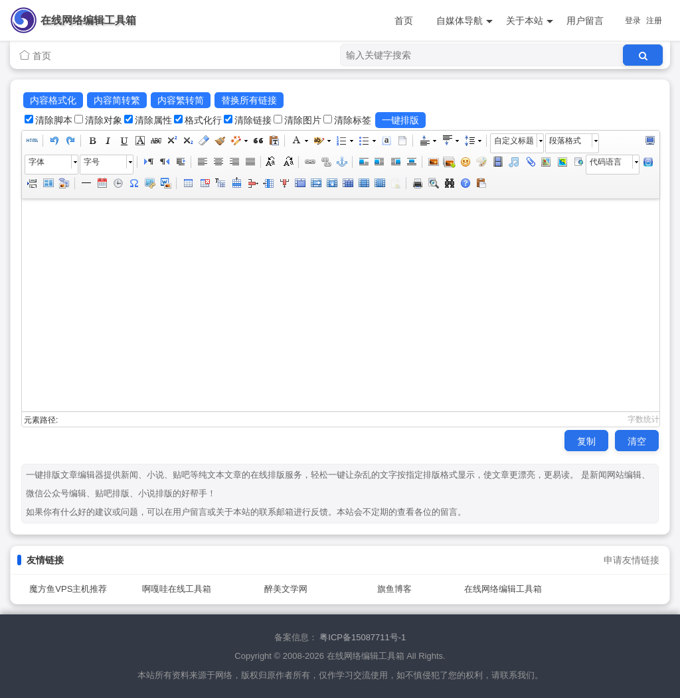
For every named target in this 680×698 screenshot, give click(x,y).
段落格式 (565, 140)
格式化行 (203, 120)
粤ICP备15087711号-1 (362, 637)
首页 (403, 20)
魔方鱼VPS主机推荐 (68, 589)
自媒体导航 (464, 21)
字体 (36, 162)
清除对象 (103, 120)
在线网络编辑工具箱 (88, 20)
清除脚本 (53, 120)
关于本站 (529, 21)
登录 (633, 20)
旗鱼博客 (394, 589)
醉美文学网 (285, 589)
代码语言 (606, 162)
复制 (586, 441)
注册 (654, 20)
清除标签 (352, 120)
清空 (637, 441)
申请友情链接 (631, 560)
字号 (92, 162)
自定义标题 (514, 140)
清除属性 (153, 120)
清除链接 (253, 120)
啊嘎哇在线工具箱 (176, 589)
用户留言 (585, 20)
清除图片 (302, 120)
